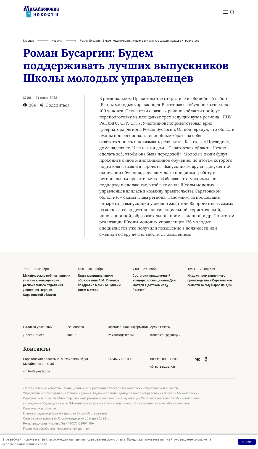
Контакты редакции (165, 335)
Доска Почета (33, 335)
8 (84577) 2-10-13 (120, 359)
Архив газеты (160, 327)
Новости (57, 40)
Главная (28, 40)
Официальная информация (128, 327)
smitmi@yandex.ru (36, 371)
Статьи (71, 335)
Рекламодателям (121, 335)
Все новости (75, 327)
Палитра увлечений (38, 327)
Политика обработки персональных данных (56, 428)
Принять (246, 442)
